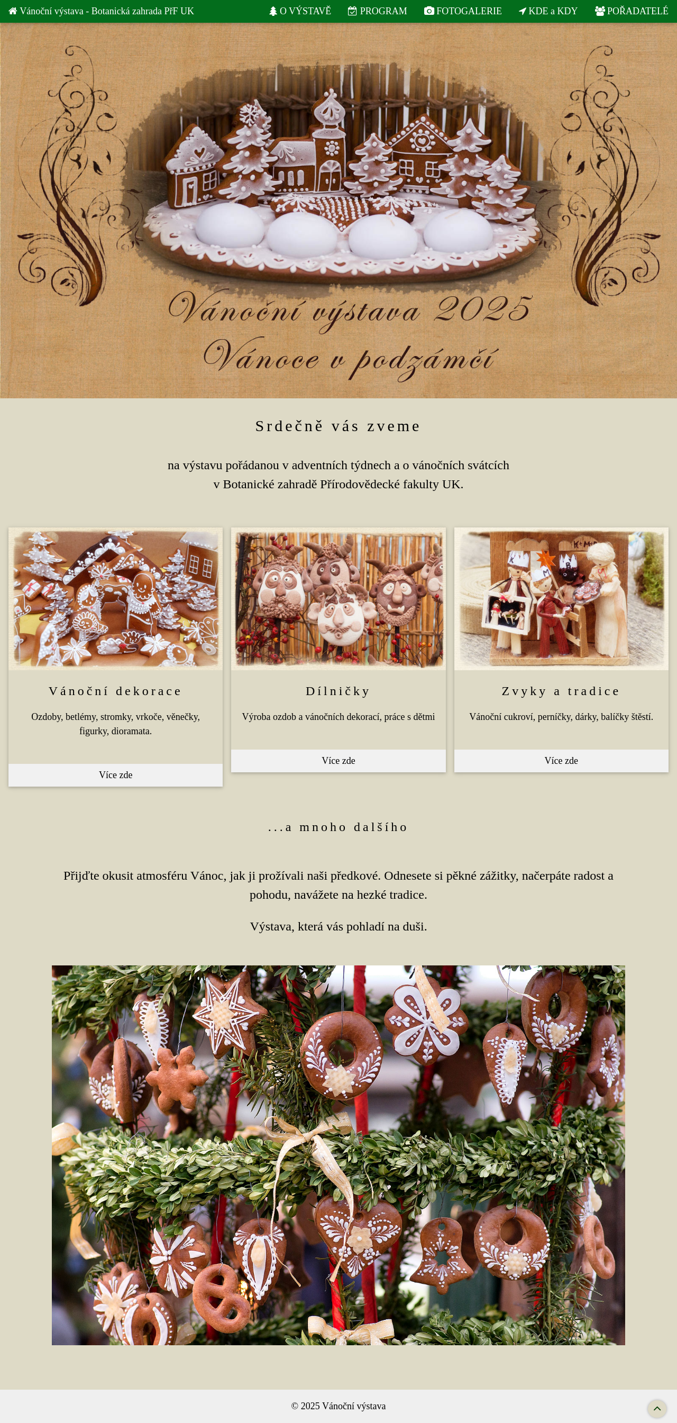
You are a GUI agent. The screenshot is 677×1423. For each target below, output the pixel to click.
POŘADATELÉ (632, 11)
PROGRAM (377, 11)
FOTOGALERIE (463, 11)
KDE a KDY (548, 11)
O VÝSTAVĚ (300, 11)
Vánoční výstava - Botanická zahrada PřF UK (101, 11)
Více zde (115, 775)
